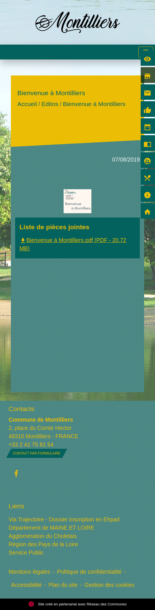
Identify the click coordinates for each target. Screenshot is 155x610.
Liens (16, 506)
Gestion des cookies (109, 585)
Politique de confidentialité (89, 572)
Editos (50, 104)
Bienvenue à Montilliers (94, 104)
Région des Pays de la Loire (43, 544)
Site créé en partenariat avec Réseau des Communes (77, 604)
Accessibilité (26, 585)
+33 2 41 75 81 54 (31, 444)
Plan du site (62, 585)
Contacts (21, 408)
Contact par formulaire (36, 453)
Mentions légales (29, 572)
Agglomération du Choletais (43, 536)
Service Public (26, 552)
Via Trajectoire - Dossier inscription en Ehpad (64, 519)
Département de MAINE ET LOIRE (51, 528)
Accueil (27, 104)
